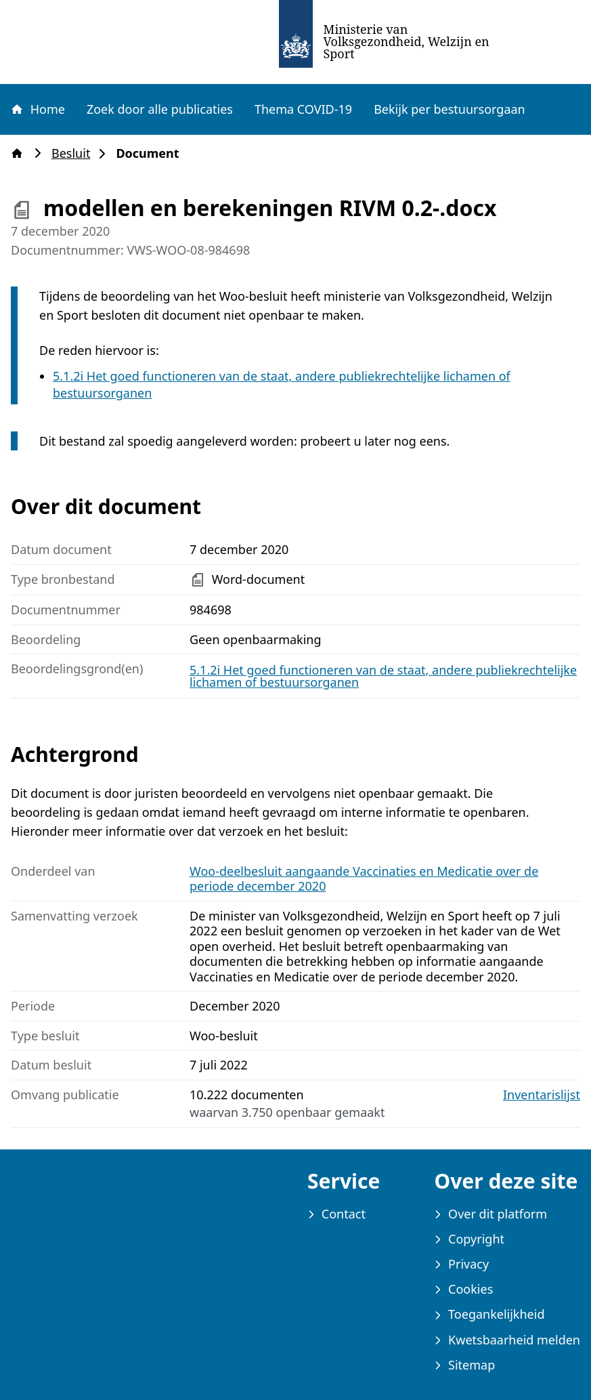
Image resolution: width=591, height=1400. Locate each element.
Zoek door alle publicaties (160, 109)
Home (37, 109)
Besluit (74, 153)
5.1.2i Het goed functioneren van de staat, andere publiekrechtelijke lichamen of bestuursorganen (383, 676)
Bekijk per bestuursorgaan (449, 109)
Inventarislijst (541, 1095)
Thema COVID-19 (303, 109)
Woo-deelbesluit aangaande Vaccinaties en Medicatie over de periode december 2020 (364, 879)
